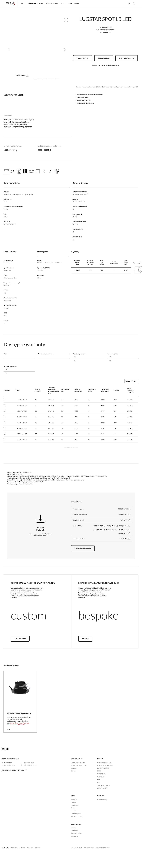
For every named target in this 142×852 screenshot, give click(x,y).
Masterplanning (102, 788)
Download (74, 830)
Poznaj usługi (82, 58)
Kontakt (73, 828)
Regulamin (74, 836)
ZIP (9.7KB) (124, 520)
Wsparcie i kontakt (126, 58)
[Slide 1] (36, 79)
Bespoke (85, 638)
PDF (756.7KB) (123, 509)
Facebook (14, 847)
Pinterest (37, 847)
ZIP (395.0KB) (123, 514)
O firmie (73, 808)
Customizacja (103, 58)
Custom (73, 771)
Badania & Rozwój (76, 816)
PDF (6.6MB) (124, 539)
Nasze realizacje (102, 799)
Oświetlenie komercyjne (54, 3)
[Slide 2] (40, 79)
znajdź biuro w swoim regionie (13, 770)
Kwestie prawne (89, 847)
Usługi (76, 3)
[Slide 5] (53, 79)
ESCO (99, 771)
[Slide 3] (44, 79)
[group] (37, 49)
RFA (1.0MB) (111, 526)
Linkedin (22, 847)
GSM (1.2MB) (110, 529)
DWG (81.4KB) (98, 526)
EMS (98, 782)
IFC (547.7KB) (123, 529)
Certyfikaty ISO (76, 814)
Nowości (69, 3)
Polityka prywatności (102, 847)
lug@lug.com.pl (29, 762)
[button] (66, 20)
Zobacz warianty (113, 65)
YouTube (30, 847)
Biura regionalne (76, 833)
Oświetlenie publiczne (36, 3)
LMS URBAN (101, 774)
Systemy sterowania (103, 785)
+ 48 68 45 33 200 (31, 765)
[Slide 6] (57, 79)
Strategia (74, 799)
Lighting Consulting (103, 768)
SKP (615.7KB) (123, 533)
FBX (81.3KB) (98, 529)
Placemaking (101, 777)
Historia (73, 811)
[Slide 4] (49, 79)
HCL (98, 779)
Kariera (73, 802)
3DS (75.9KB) (123, 526)
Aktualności (74, 805)
